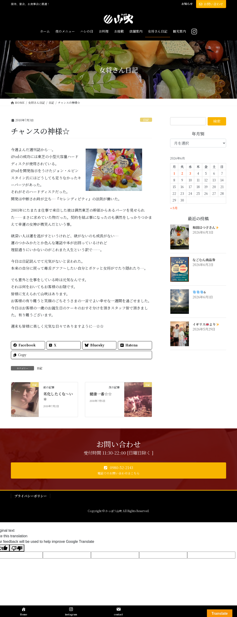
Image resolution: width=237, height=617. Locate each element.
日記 (146, 120)
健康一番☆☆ (101, 394)
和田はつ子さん (206, 227)
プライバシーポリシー (30, 496)
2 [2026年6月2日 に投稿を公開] (182, 173)
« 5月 (174, 208)
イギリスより (206, 324)
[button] (118, 470)
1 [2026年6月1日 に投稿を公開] (174, 173)
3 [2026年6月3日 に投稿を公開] (190, 173)
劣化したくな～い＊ (58, 396)
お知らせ (187, 4)
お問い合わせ (211, 4)
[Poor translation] (16, 548)
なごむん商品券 (204, 259)
